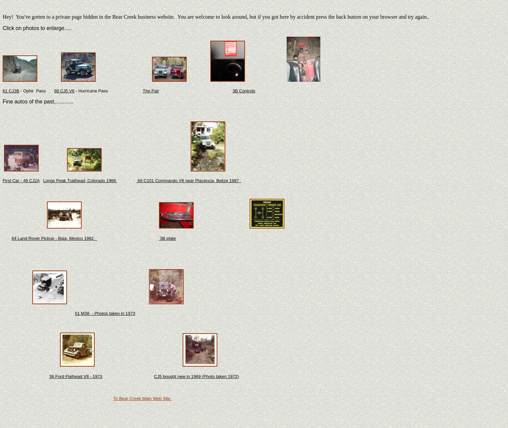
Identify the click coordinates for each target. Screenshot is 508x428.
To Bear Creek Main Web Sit (140, 398)
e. (170, 398)
